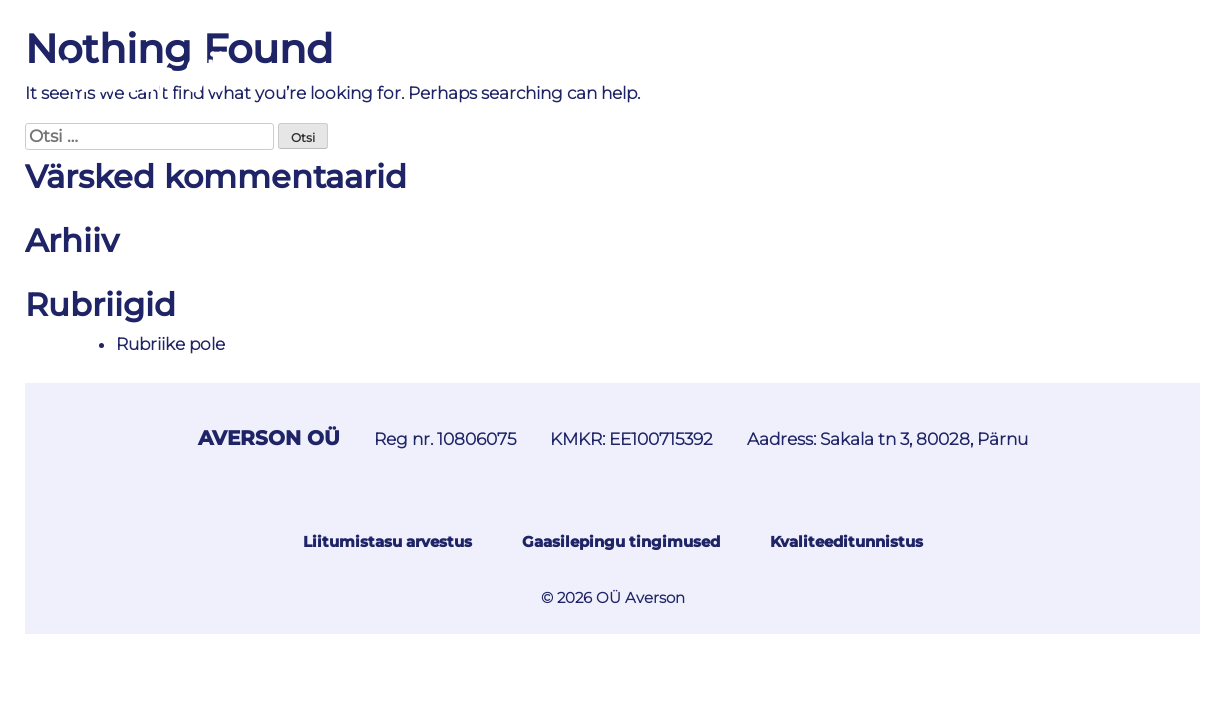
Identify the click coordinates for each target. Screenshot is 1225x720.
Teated (416, 72)
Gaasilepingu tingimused (621, 541)
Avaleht (317, 72)
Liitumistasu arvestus (387, 541)
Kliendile (985, 72)
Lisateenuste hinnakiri (802, 72)
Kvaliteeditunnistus (846, 541)
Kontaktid (1106, 72)
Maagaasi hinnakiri (571, 72)
